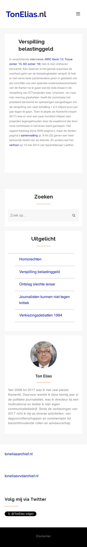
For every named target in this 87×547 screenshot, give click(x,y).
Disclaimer (43, 536)
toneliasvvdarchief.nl (22, 476)
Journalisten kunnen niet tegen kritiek (44, 300)
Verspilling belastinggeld (39, 272)
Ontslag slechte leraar (37, 284)
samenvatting (29, 135)
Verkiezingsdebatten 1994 (40, 315)
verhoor (14, 145)
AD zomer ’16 (31, 64)
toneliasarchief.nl (19, 454)
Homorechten (30, 259)
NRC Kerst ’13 (54, 59)
